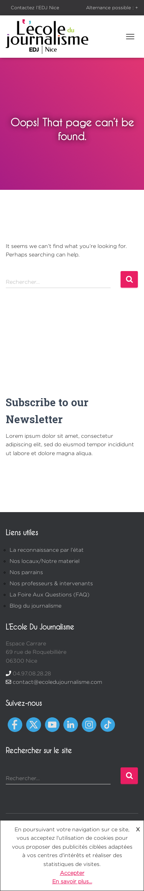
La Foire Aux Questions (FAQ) (49, 594)
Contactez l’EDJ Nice (35, 7)
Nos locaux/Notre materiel (44, 561)
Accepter (72, 873)
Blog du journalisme (35, 605)
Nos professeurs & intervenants (51, 583)
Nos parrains (26, 572)
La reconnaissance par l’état (47, 550)
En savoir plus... (72, 881)
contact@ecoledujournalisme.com (57, 682)
